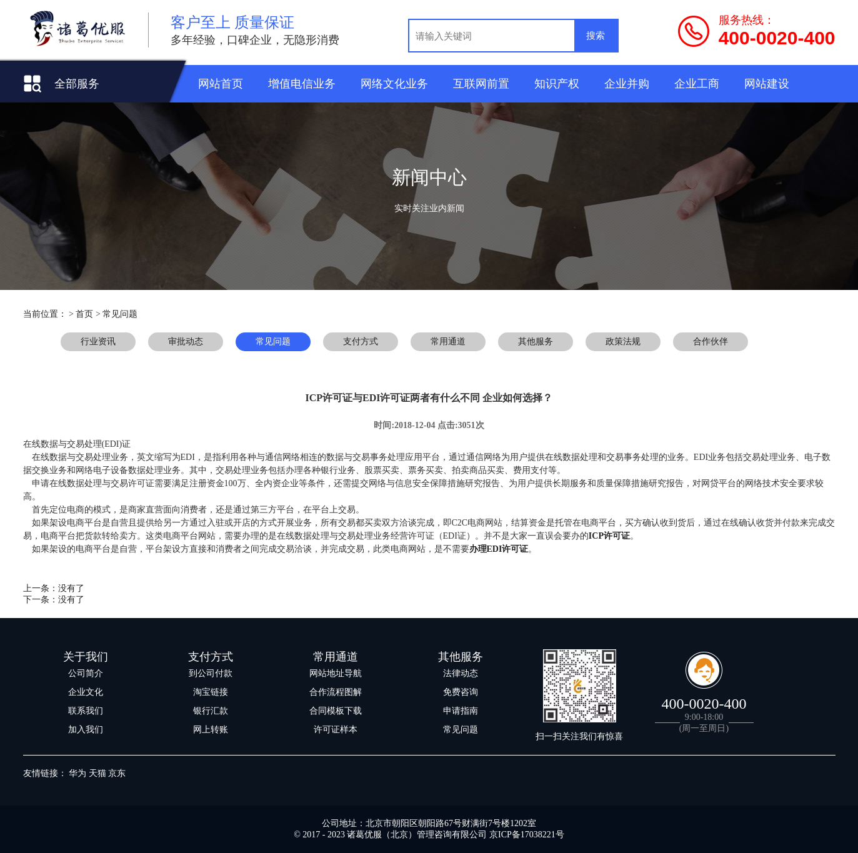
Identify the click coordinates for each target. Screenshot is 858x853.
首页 (84, 314)
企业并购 (626, 83)
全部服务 (76, 83)
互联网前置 (481, 83)
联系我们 (85, 711)
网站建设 (766, 83)
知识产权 (556, 83)
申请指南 (460, 711)
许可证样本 (335, 729)
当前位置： (45, 314)
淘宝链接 (210, 692)
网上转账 (210, 729)
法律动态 (460, 673)
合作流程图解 (335, 692)
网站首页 (220, 83)
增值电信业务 (302, 83)
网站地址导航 (335, 673)
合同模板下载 (335, 711)
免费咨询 (460, 692)
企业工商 (696, 83)
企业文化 (85, 692)
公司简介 (85, 673)
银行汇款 (210, 711)
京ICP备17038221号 (526, 834)
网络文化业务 (394, 83)
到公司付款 (210, 673)
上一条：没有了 (53, 588)
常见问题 (119, 314)
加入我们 (85, 729)
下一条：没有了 (53, 599)
